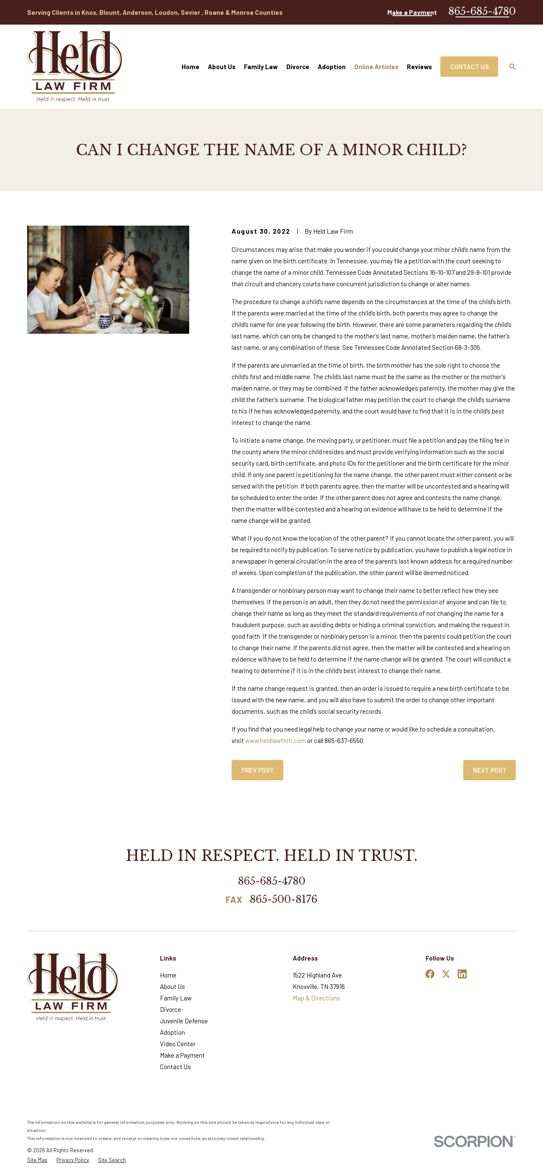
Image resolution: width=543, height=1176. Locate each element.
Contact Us (469, 66)
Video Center (178, 1044)
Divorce (170, 1009)
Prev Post (257, 770)
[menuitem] (37, 1160)
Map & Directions (316, 998)
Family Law (176, 998)
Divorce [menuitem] (297, 66)
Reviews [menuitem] (419, 66)
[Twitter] (446, 973)
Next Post (490, 770)
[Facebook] (429, 973)
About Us (172, 986)
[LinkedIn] (462, 973)
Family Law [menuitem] (261, 66)
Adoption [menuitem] (332, 66)
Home (168, 975)
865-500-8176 (283, 899)
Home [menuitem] (190, 66)
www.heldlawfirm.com (275, 740)
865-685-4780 (482, 11)
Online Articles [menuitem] (376, 66)
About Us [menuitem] (221, 66)
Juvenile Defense (184, 1021)
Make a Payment (412, 12)
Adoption (172, 1032)
